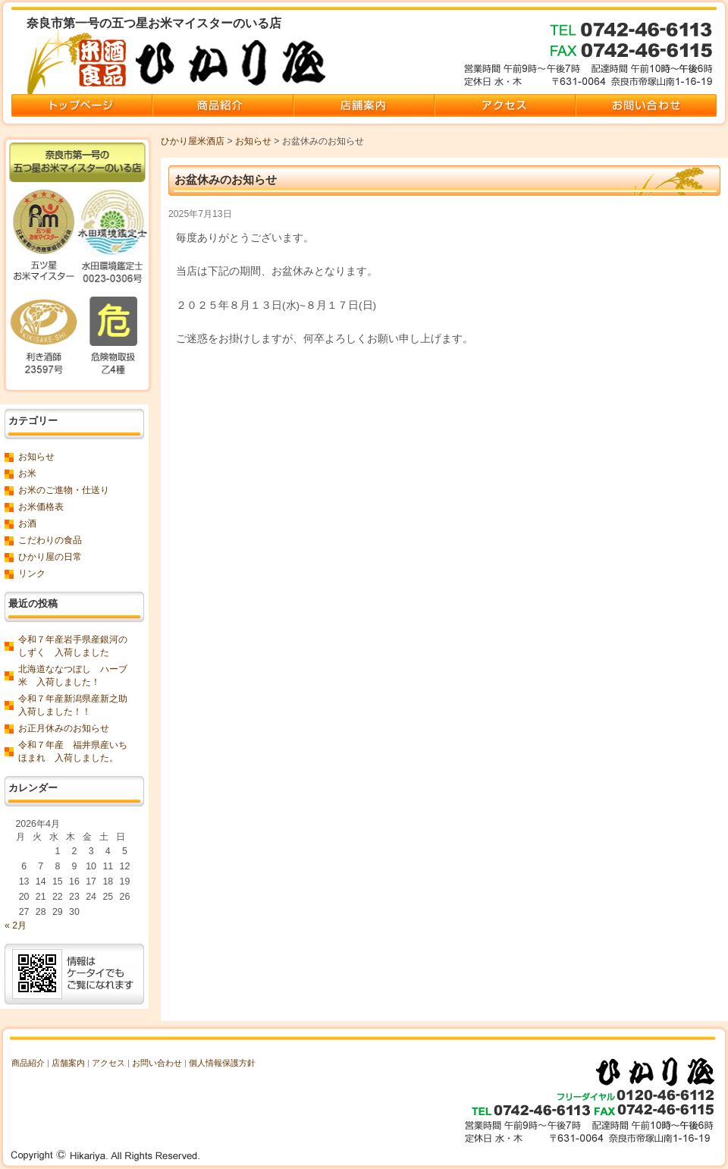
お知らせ (253, 141)
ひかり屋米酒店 (192, 141)
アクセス (108, 1062)
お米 (27, 473)
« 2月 (16, 925)
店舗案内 (68, 1062)
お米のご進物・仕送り (63, 490)
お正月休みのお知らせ (63, 728)
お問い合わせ (157, 1062)
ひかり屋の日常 (50, 557)
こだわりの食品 (50, 540)
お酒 (27, 523)
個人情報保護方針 (222, 1062)
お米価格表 (41, 506)
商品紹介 (28, 1062)
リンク (32, 573)
